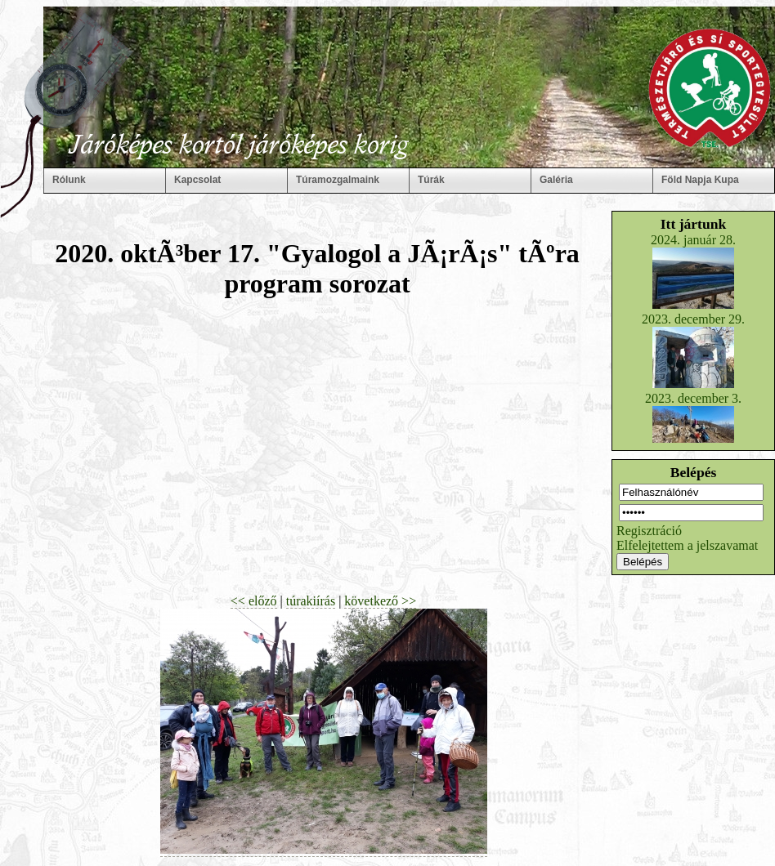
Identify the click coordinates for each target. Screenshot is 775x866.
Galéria (556, 179)
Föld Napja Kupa (700, 179)
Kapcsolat (197, 179)
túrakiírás (310, 601)
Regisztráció (649, 531)
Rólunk (69, 179)
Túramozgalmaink (337, 179)
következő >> (380, 601)
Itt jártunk (694, 224)
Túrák (431, 179)
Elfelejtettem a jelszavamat (687, 545)
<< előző (254, 601)
